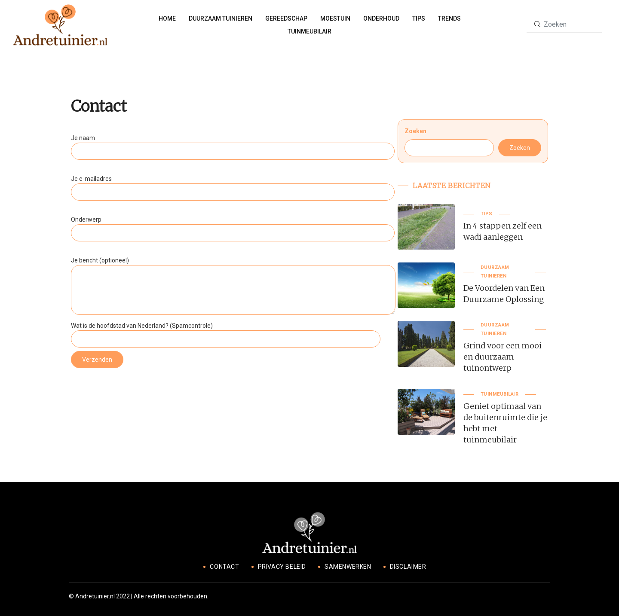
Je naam (233, 144)
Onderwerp (233, 226)
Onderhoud (381, 18)
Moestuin (335, 18)
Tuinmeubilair (309, 31)
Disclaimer (408, 566)
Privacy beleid (282, 566)
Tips (418, 18)
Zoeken (415, 131)
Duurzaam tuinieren (220, 18)
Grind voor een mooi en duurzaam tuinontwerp (502, 357)
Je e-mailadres (233, 185)
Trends (449, 18)
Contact (224, 566)
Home (167, 18)
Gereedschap (286, 18)
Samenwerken (348, 566)
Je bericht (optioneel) (233, 286)
